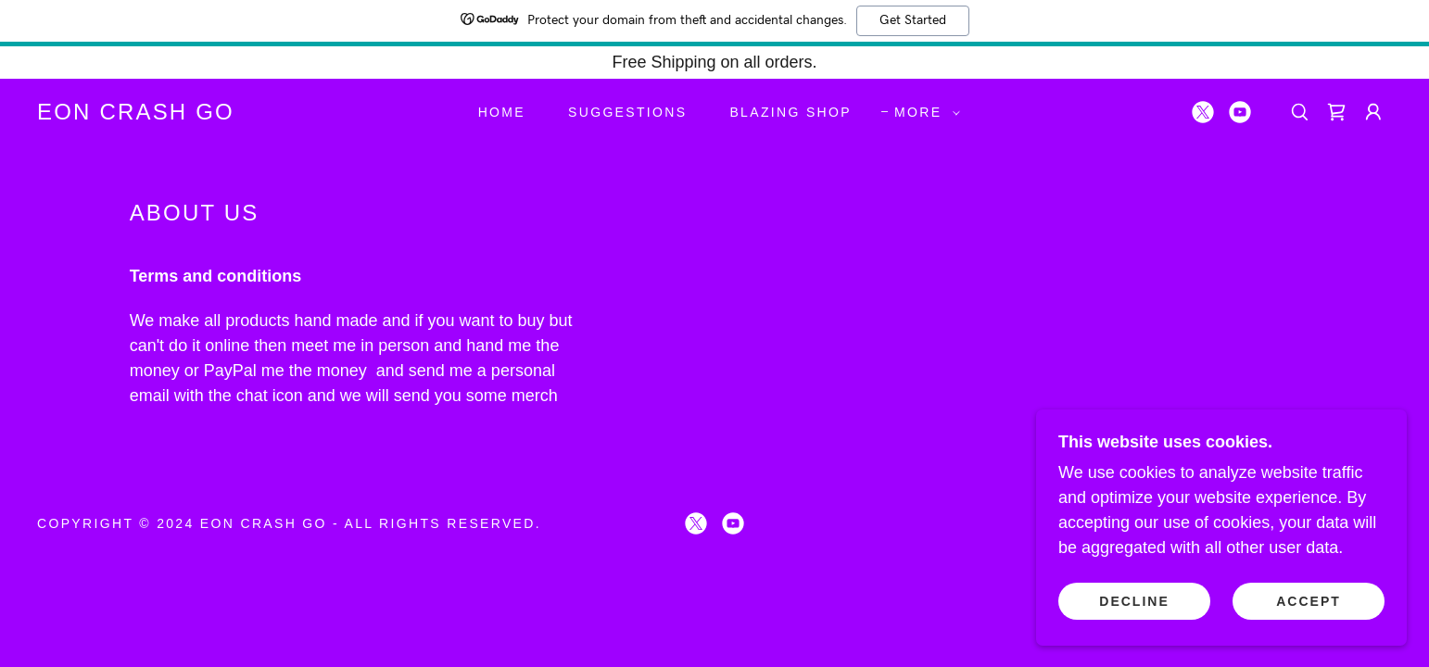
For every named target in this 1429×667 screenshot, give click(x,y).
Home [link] (501, 112)
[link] (135, 114)
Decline (1134, 600)
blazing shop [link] (790, 112)
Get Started (912, 20)
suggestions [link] (627, 112)
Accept (1308, 600)
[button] (922, 112)
